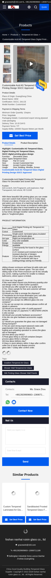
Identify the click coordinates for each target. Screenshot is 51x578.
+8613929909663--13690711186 (25, 550)
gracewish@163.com (12, 2)
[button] (8, 81)
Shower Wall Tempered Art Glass (18, 368)
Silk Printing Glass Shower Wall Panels (20, 373)
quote (44, 7)
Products (14, 35)
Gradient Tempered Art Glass (16, 363)
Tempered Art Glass (29, 35)
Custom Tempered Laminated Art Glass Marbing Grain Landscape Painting (13, 508)
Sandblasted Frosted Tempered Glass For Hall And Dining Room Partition (37, 508)
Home (4, 35)
